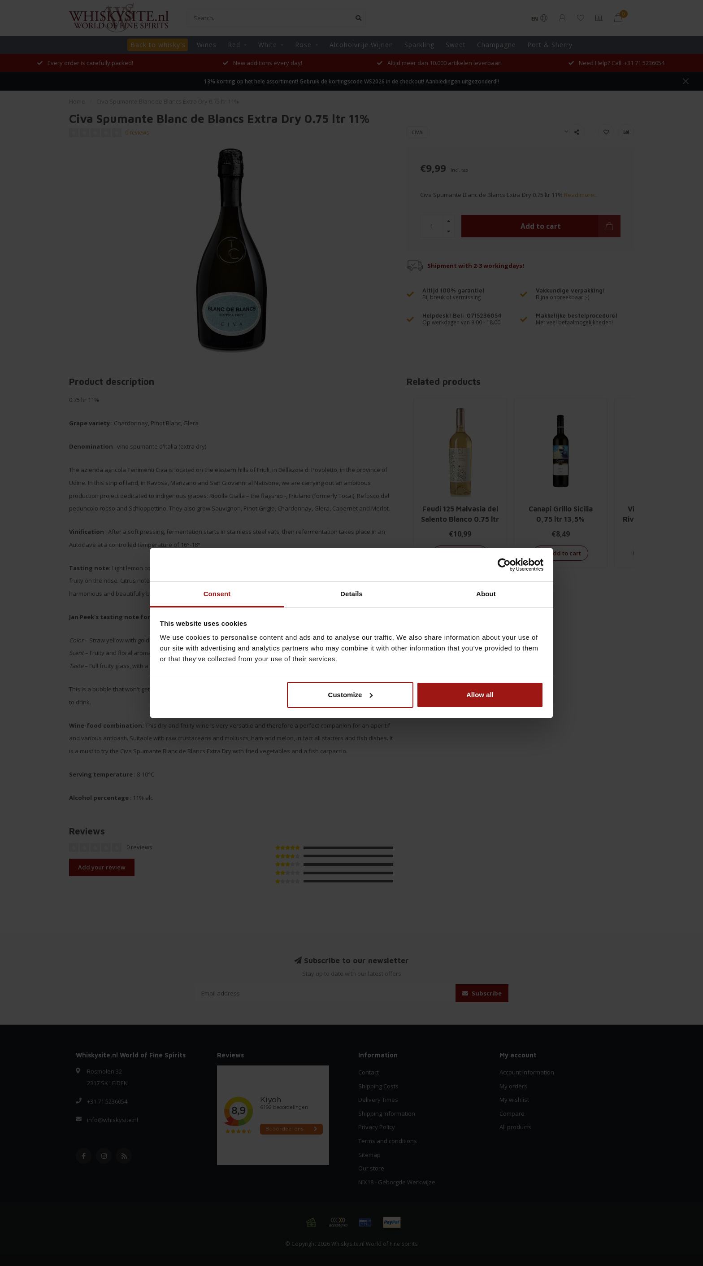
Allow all (480, 694)
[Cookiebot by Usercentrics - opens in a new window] (504, 565)
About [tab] (486, 594)
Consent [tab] (217, 594)
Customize (350, 694)
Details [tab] (351, 594)
